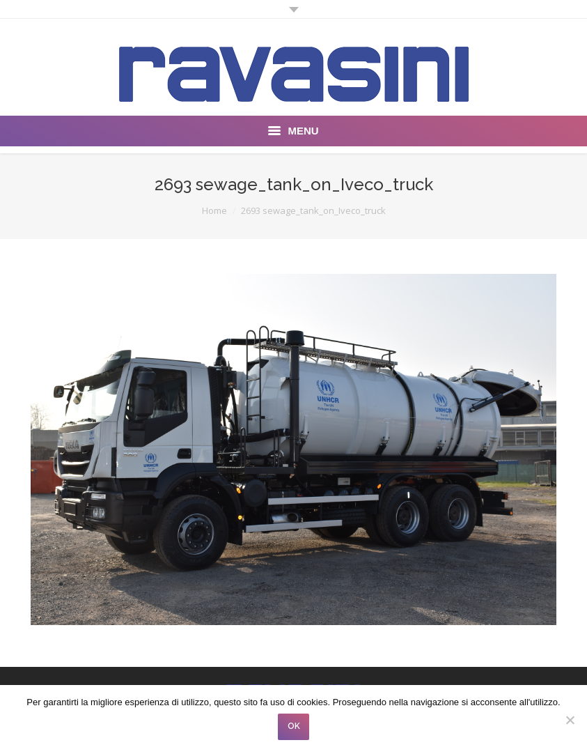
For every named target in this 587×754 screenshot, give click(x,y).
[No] (570, 720)
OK (294, 726)
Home (214, 210)
